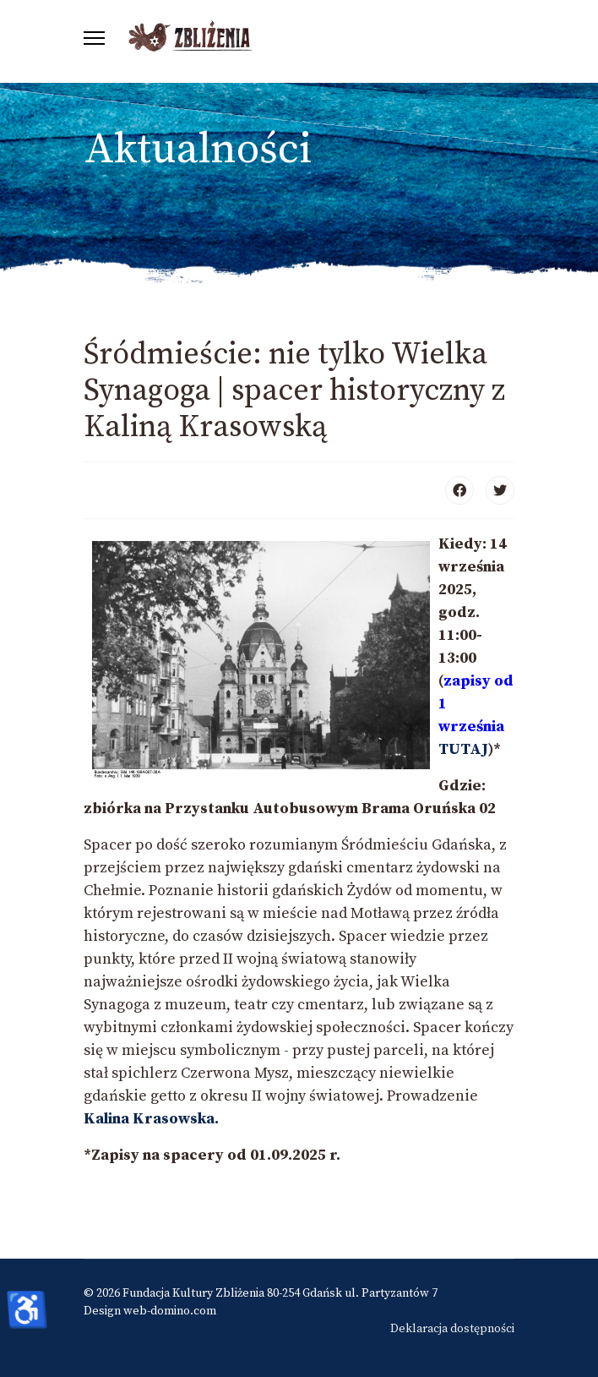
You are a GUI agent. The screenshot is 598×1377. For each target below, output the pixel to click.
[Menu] (94, 38)
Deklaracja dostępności (452, 1328)
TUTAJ (463, 749)
